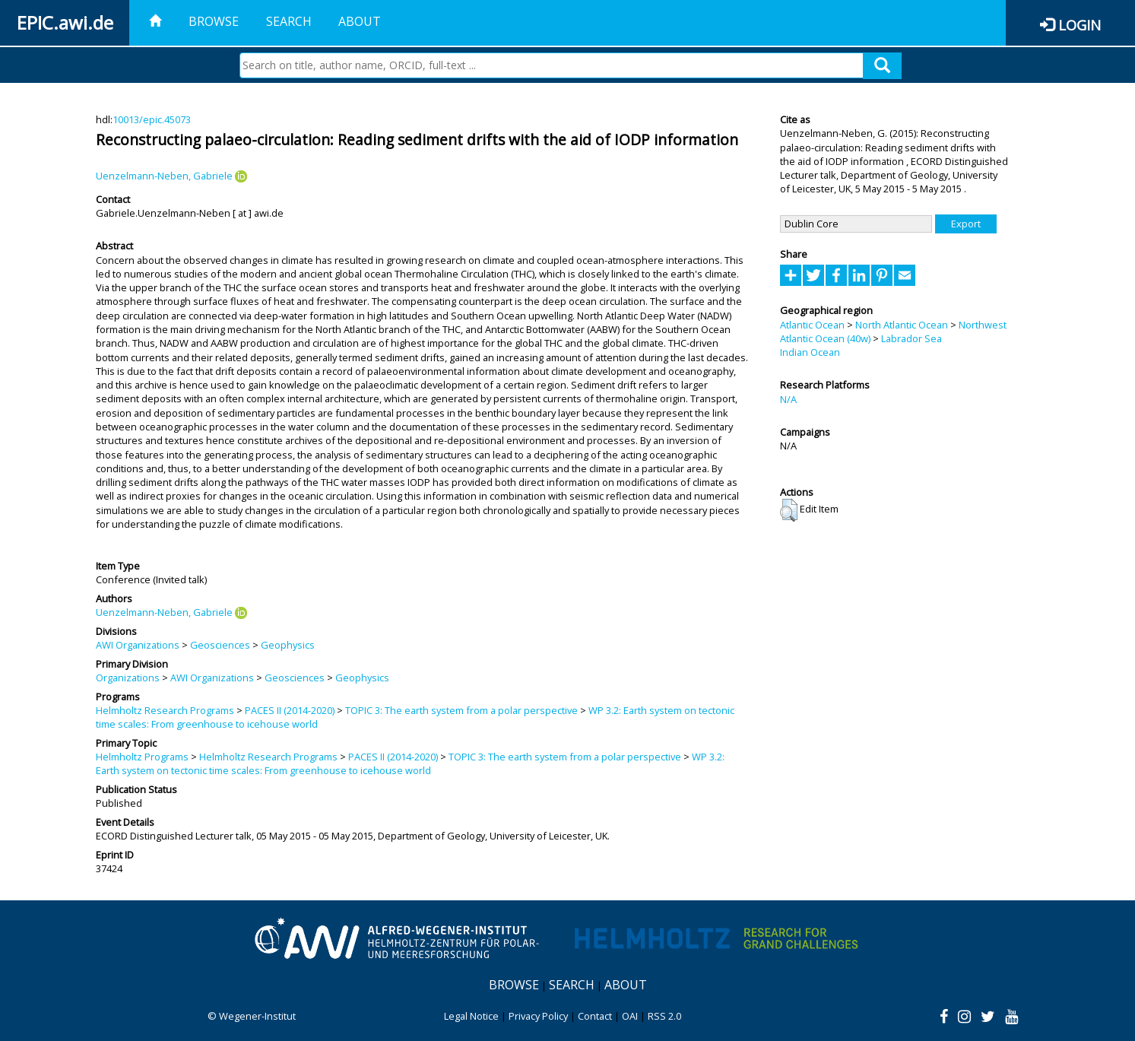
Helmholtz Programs (142, 756)
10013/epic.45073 (152, 119)
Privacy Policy (538, 1016)
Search (289, 21)
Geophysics (288, 645)
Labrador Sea (911, 338)
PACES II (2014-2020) (289, 710)
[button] (788, 510)
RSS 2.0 (664, 1016)
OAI (630, 1016)
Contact (595, 1016)
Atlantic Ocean (812, 325)
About (359, 21)
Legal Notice (471, 1016)
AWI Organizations (137, 645)
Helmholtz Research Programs (165, 710)
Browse (214, 21)
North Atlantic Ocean (901, 325)
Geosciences (220, 645)
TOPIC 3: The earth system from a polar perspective (461, 710)
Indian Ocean (810, 352)
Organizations (128, 677)
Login (1079, 24)
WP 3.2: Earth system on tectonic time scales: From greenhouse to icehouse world (410, 763)
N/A (788, 399)
